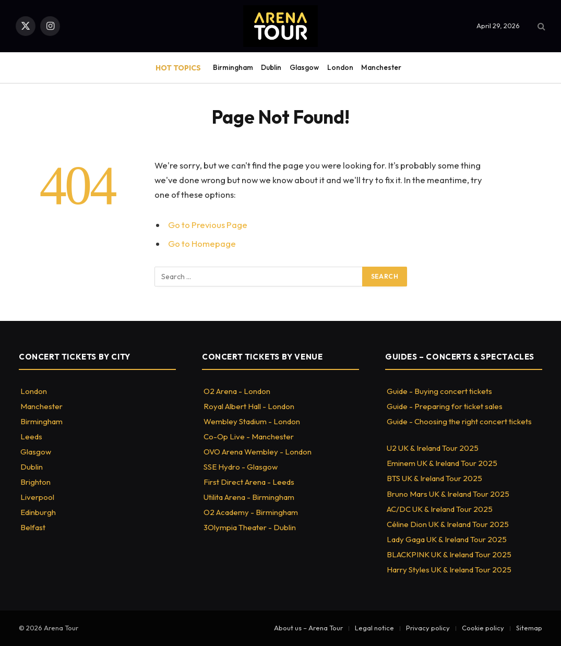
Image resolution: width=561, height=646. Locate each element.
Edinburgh (38, 512)
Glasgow (304, 67)
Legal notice (374, 628)
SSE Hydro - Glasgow (241, 467)
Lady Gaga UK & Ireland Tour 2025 (447, 539)
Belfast (32, 527)
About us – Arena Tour (308, 628)
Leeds (31, 436)
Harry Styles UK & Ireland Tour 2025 (449, 570)
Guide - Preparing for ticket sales (445, 406)
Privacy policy (428, 628)
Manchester (381, 67)
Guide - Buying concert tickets (439, 391)
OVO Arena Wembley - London (258, 452)
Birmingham (233, 67)
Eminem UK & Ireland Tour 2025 (442, 463)
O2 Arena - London (237, 391)
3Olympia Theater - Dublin (250, 527)
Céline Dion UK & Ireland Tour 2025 (448, 524)
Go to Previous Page (207, 224)
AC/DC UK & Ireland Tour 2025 (440, 509)
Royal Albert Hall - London (249, 406)
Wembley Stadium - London (252, 421)
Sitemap (529, 628)
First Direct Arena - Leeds (249, 482)
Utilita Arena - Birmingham (249, 497)
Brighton (35, 482)
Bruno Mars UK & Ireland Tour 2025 (448, 494)
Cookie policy (483, 628)
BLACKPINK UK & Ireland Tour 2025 (449, 554)
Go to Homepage (202, 243)
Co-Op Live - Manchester (249, 436)
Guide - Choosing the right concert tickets (459, 421)
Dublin (271, 67)
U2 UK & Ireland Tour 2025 (433, 448)
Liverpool (37, 497)
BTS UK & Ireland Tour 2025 (434, 478)
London (340, 67)
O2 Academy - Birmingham (251, 512)
